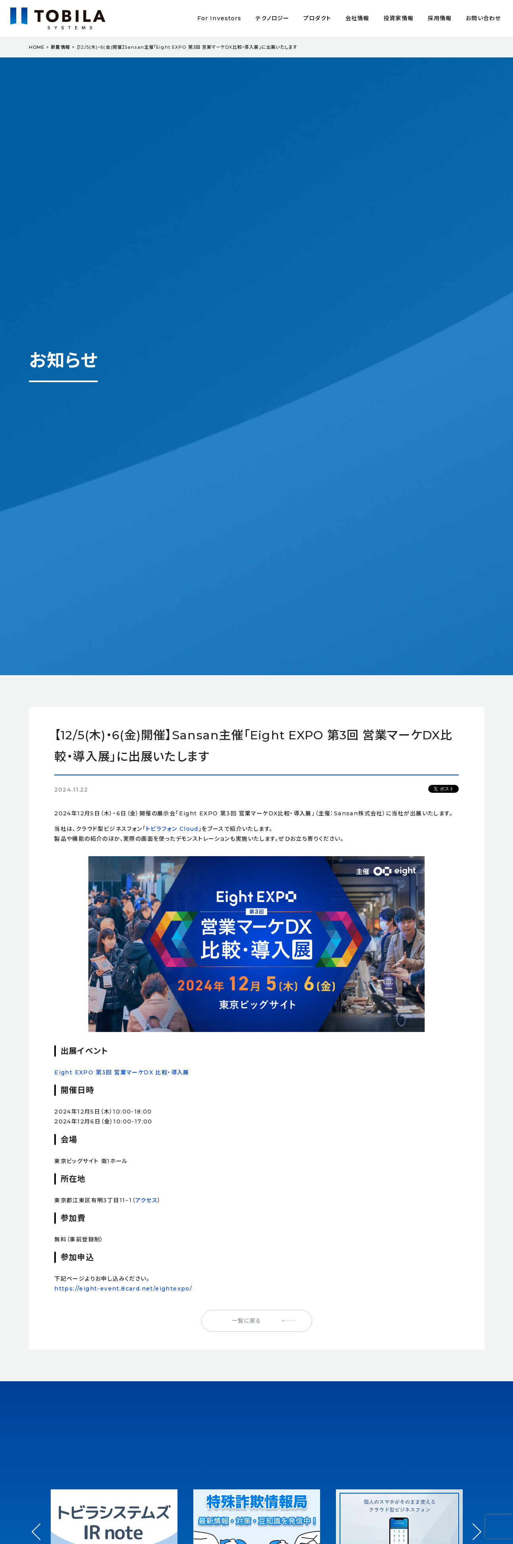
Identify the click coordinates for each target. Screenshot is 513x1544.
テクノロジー (272, 18)
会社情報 (357, 18)
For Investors (219, 18)
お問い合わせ (483, 18)
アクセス (146, 1200)
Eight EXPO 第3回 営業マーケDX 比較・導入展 (121, 1072)
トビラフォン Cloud (172, 828)
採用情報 (440, 18)
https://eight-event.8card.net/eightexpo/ (123, 1288)
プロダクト (317, 18)
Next (473, 1524)
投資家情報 (398, 18)
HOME (36, 47)
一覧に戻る (246, 1320)
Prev (39, 1539)
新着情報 (60, 47)
